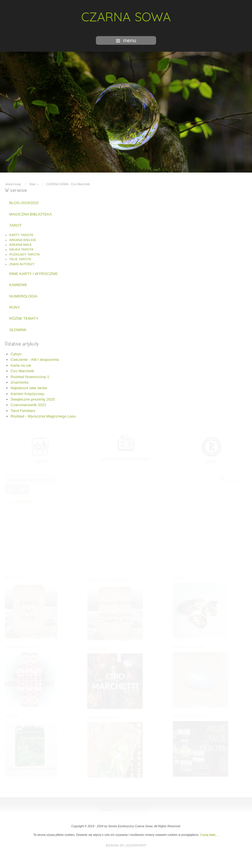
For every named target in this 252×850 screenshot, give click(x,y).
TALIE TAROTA (20, 258)
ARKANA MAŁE (20, 244)
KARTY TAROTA (21, 234)
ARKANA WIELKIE (22, 239)
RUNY (14, 307)
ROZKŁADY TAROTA (24, 254)
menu (126, 40)
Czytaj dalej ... (209, 834)
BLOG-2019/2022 (24, 202)
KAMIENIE (18, 284)
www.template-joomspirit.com (126, 845)
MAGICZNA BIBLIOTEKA (30, 213)
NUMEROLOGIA (23, 295)
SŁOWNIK (18, 329)
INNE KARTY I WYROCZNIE (33, 273)
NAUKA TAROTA (21, 249)
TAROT (15, 225)
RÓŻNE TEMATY (23, 318)
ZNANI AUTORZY (22, 263)
